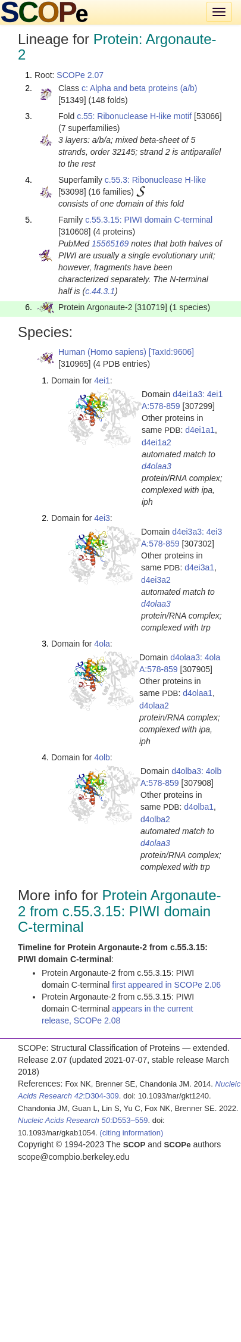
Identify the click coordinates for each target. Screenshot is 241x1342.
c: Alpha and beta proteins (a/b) (140, 88)
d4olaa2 (154, 705)
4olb (101, 757)
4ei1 (101, 380)
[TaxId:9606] (171, 352)
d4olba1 (199, 807)
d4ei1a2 (156, 442)
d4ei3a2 (156, 580)
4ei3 (101, 518)
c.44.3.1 (100, 291)
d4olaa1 (197, 693)
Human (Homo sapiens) (102, 352)
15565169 (110, 243)
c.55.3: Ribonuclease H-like (155, 180)
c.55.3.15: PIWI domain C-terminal (148, 219)
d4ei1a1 (200, 430)
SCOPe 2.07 (80, 75)
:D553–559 (83, 1120)
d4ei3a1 (199, 567)
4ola (101, 643)
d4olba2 (155, 819)
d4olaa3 (156, 466)
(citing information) (131, 1132)
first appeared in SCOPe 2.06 (166, 985)
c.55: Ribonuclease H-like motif (134, 116)
